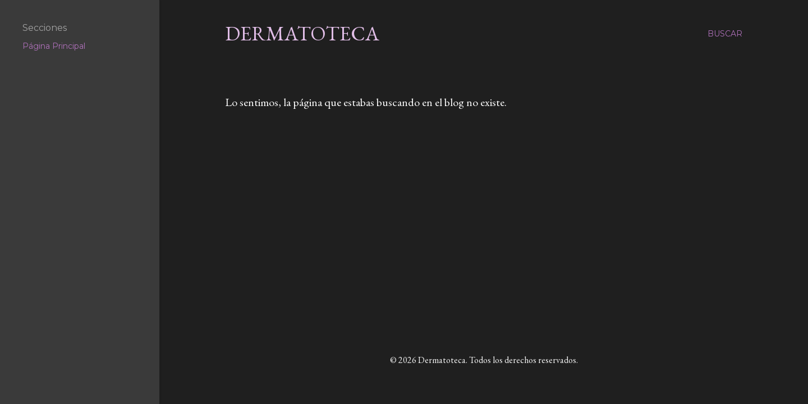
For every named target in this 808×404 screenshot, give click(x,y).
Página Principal (53, 46)
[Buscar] (725, 33)
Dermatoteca (302, 33)
